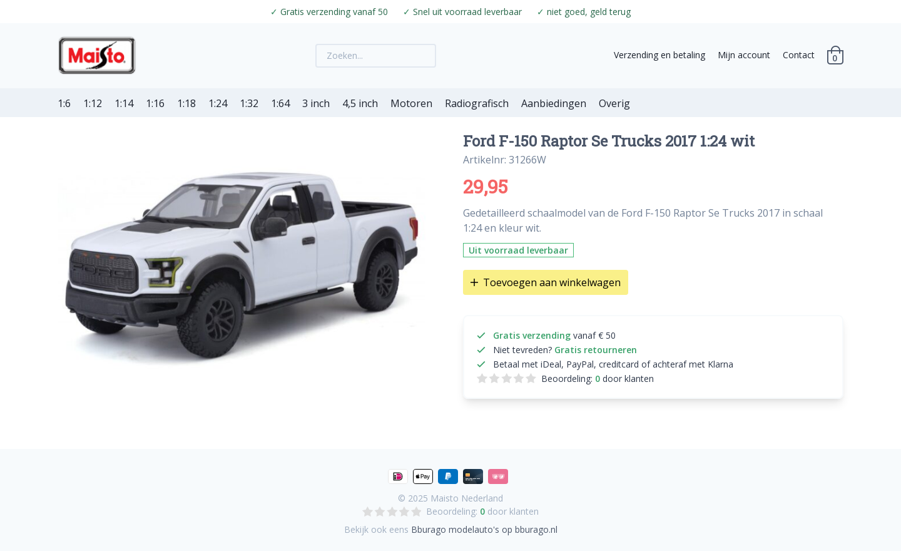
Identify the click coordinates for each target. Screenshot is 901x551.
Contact (799, 55)
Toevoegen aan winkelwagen (546, 282)
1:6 (64, 103)
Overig (614, 103)
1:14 (124, 103)
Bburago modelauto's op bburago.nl (484, 529)
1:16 (155, 103)
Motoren (411, 103)
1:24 (217, 103)
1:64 (280, 103)
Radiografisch (477, 103)
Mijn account (744, 55)
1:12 (92, 103)
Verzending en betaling (659, 55)
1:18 (186, 103)
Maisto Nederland (466, 498)
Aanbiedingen (553, 103)
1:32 (249, 103)
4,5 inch (360, 103)
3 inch (316, 103)
